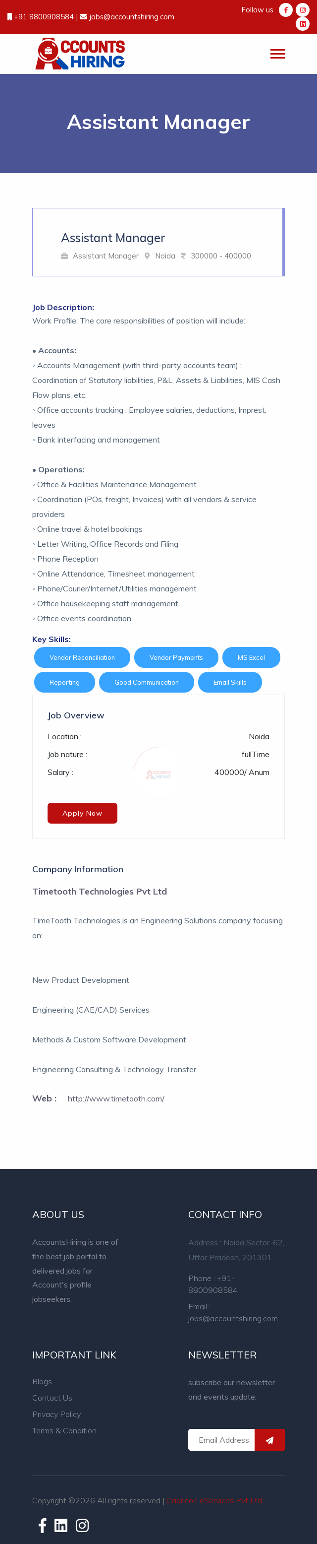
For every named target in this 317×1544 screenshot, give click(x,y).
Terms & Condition (64, 1430)
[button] (277, 52)
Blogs (42, 1381)
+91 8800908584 (45, 16)
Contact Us (52, 1398)
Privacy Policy (56, 1414)
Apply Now (82, 813)
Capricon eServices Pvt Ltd (214, 1500)
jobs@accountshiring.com (130, 16)
